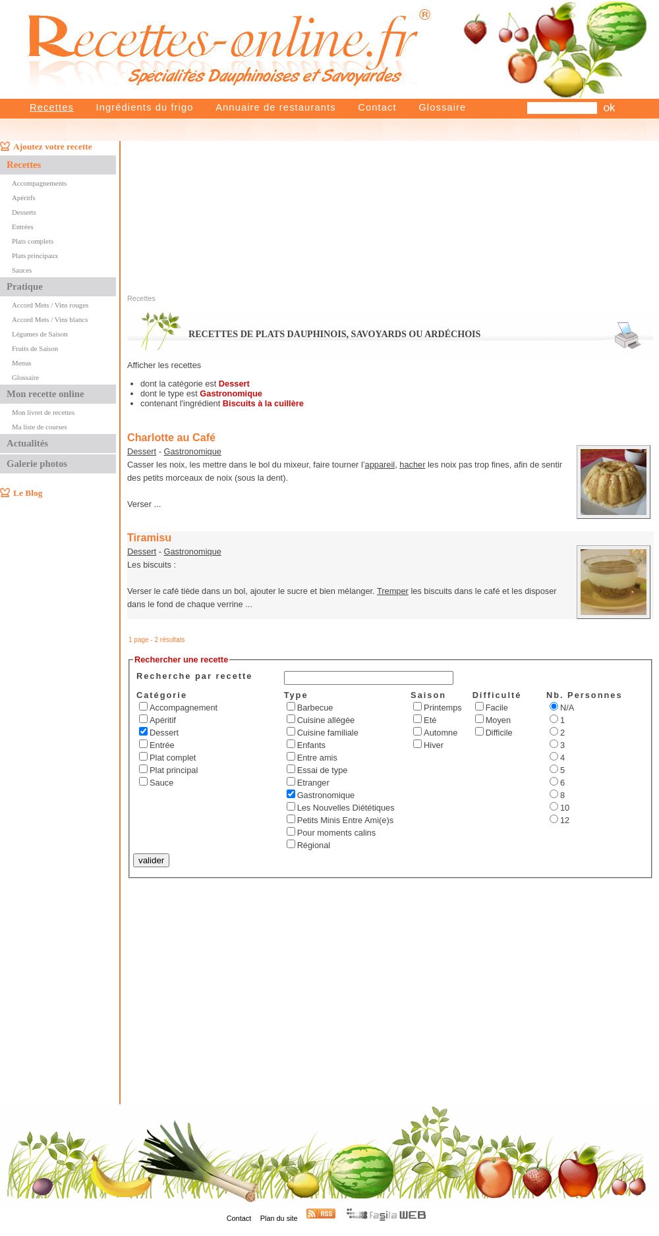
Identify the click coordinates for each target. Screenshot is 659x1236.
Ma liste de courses (39, 427)
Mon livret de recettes (43, 412)
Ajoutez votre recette (52, 146)
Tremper (393, 591)
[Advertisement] (448, 203)
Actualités (27, 443)
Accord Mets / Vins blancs (50, 319)
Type (296, 695)
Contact (377, 107)
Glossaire (442, 107)
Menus (22, 363)
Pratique (25, 286)
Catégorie (161, 695)
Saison (428, 695)
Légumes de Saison (40, 334)
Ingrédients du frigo (144, 107)
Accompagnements (39, 183)
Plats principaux (35, 255)
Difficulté (497, 695)
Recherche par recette (194, 676)
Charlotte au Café (171, 437)
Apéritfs (24, 198)
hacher (412, 465)
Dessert (141, 451)
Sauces (22, 270)
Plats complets (32, 241)
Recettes (52, 107)
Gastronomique (192, 451)
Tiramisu (149, 537)
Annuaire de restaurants (275, 107)
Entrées (23, 226)
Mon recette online (45, 394)
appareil (380, 465)
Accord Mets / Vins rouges (50, 305)
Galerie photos (37, 463)
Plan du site (279, 1218)
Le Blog (27, 493)
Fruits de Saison (35, 348)
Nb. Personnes (584, 695)
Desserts (24, 212)
